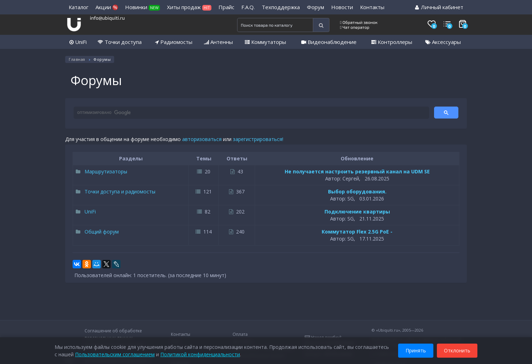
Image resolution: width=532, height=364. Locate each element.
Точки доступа (120, 41)
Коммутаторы (265, 41)
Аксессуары (443, 41)
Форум (315, 7)
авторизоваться (202, 139)
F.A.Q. (248, 7)
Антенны (218, 41)
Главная (77, 59)
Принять (416, 349)
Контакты (372, 7)
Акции (106, 7)
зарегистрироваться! (258, 139)
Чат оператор (354, 27)
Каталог (78, 7)
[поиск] (250, 113)
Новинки (142, 7)
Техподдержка (281, 7)
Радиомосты (173, 41)
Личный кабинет (439, 7)
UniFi (78, 41)
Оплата (240, 334)
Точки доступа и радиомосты (115, 191)
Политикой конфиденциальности (200, 353)
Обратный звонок (359, 22)
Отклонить (457, 349)
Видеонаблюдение (329, 41)
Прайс (226, 7)
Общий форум (97, 231)
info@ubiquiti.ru (107, 18)
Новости (342, 7)
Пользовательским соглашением (115, 353)
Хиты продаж (189, 7)
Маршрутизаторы (101, 171)
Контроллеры (391, 41)
